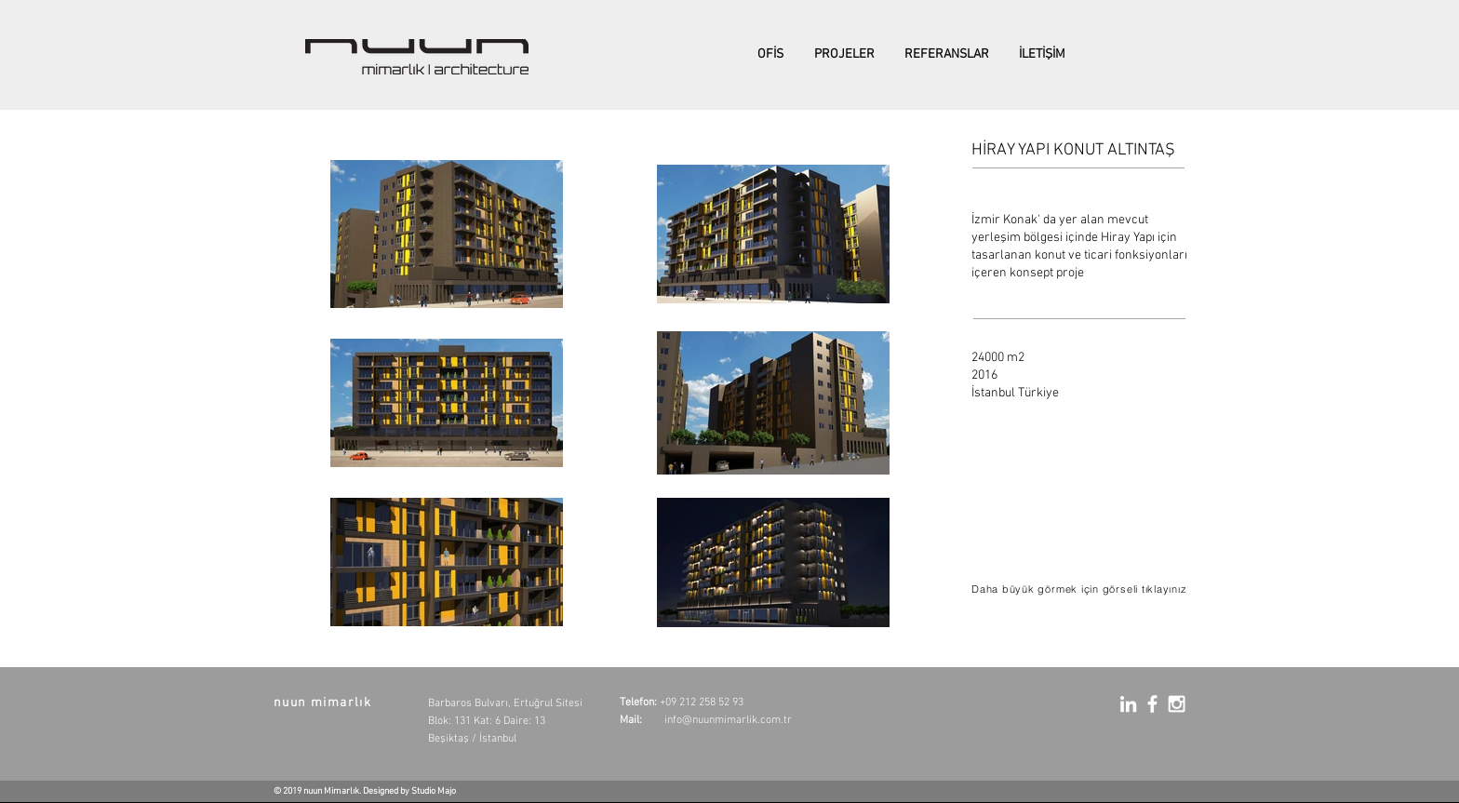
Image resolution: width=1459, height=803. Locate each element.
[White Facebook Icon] (1152, 704)
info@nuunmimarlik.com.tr (728, 720)
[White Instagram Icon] (1176, 704)
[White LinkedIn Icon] (1128, 704)
